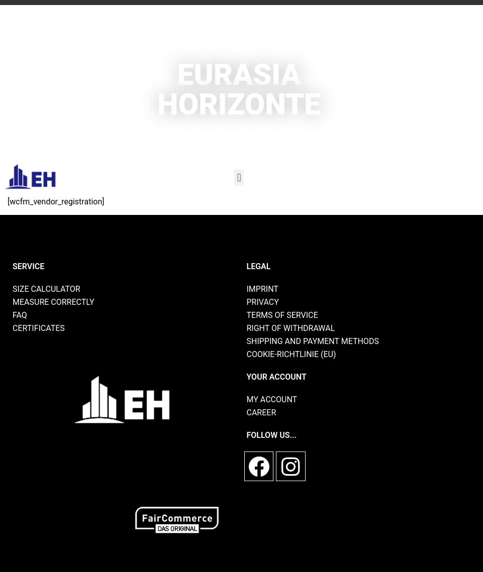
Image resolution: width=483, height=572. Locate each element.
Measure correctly (53, 302)
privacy (263, 302)
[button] (239, 177)
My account (272, 399)
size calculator (46, 289)
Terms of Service (282, 315)
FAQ (20, 315)
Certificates (39, 328)
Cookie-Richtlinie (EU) (291, 354)
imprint (262, 289)
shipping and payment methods (313, 341)
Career (261, 412)
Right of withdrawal (291, 328)
